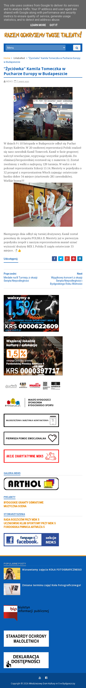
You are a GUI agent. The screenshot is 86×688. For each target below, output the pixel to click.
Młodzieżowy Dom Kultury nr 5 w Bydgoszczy (52, 683)
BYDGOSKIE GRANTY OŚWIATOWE (23, 502)
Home (7, 58)
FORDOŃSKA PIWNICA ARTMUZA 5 (24, 527)
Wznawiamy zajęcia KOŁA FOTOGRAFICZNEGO (52, 569)
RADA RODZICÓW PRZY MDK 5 (21, 519)
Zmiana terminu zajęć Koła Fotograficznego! (51, 585)
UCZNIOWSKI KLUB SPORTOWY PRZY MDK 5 (30, 523)
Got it (53, 25)
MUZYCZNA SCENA (15, 506)
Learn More (38, 25)
